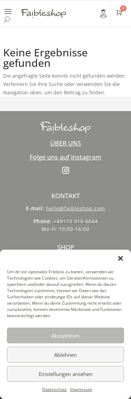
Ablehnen (65, 354)
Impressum (81, 389)
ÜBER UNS (65, 143)
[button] (120, 258)
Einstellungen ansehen (66, 373)
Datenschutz (54, 389)
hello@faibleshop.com (75, 208)
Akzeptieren (65, 335)
